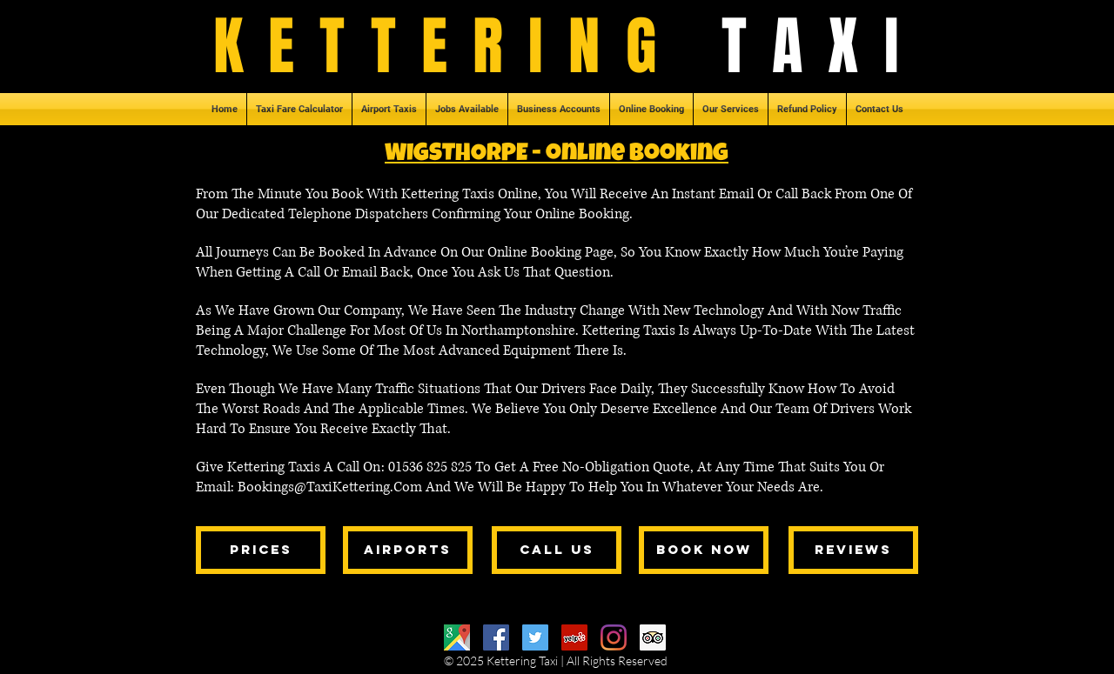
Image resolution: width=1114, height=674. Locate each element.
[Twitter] (535, 637)
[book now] (703, 550)
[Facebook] (496, 637)
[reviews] (853, 550)
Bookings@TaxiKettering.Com (330, 487)
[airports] (408, 550)
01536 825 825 (431, 467)
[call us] (556, 550)
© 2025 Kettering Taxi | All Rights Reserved (556, 660)
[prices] (260, 550)
